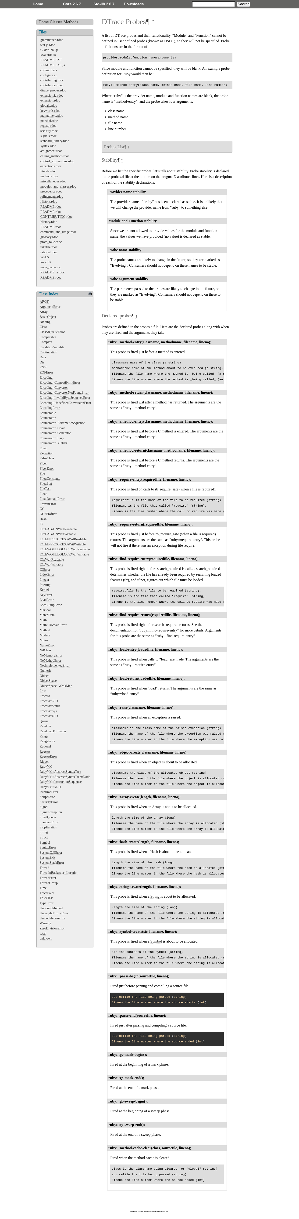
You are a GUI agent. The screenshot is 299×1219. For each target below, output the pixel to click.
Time (43, 888)
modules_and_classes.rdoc (58, 186)
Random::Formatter (53, 731)
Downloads (134, 4)
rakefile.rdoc (48, 247)
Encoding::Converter (54, 387)
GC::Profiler (48, 514)
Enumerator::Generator (55, 433)
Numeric (45, 670)
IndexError (47, 574)
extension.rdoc (50, 100)
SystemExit (47, 857)
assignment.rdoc (51, 151)
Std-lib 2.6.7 (103, 4)
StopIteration (48, 827)
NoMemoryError (51, 655)
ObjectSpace (48, 680)
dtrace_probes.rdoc (53, 90)
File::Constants (50, 478)
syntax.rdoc (48, 146)
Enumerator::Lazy (52, 438)
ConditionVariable (52, 347)
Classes (56, 22)
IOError (45, 569)
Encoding (46, 377)
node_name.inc (50, 267)
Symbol (45, 842)
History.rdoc (48, 201)
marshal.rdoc (49, 121)
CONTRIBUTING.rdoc (56, 216)
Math (43, 620)
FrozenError (48, 504)
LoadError (47, 600)
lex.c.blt (45, 262)
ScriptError (47, 797)
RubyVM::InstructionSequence (61, 782)
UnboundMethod (51, 908)
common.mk (48, 70)
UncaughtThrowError (54, 913)
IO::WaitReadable (52, 559)
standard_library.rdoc (54, 141)
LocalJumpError (51, 605)
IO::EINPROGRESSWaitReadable (63, 539)
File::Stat (46, 483)
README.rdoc (50, 206)
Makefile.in (48, 55)
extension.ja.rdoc (51, 95)
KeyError (46, 595)
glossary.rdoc (49, 237)
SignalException (51, 812)
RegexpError (48, 756)
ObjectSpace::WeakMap (56, 686)
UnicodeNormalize (52, 918)
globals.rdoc (48, 105)
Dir (42, 362)
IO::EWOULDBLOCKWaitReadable (65, 549)
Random (45, 726)
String (44, 832)
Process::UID (49, 716)
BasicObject (48, 317)
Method (45, 630)
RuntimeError (49, 792)
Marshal (45, 610)
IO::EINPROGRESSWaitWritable (63, 544)
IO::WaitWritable (51, 564)
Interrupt (45, 585)
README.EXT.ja (52, 65)
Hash (43, 519)
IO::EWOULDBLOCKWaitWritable (64, 554)
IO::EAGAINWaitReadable (58, 529)
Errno (43, 448)
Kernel (44, 589)
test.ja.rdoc (47, 45)
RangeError (47, 741)
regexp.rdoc (48, 125)
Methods (71, 22)
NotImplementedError (55, 665)
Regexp (45, 751)
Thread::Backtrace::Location (59, 872)
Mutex (44, 640)
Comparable (48, 337)
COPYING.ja (49, 50)
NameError (47, 645)
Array (44, 312)
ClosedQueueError (52, 332)
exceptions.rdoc (51, 166)
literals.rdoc (48, 171)
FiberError (47, 468)
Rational (45, 746)
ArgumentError (50, 306)
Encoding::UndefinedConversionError (65, 403)
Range (44, 736)
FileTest (45, 488)
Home (38, 4)
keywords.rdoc (50, 110)
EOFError (46, 372)
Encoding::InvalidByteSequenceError (65, 397)
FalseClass (47, 458)
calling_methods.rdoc (54, 156)
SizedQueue (48, 817)
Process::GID (49, 701)
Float (43, 494)
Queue (44, 721)
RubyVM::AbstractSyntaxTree (60, 771)
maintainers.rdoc (51, 115)
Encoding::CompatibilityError (60, 382)
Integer (44, 579)
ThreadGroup (49, 883)
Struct (44, 837)
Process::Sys (48, 711)
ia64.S (44, 257)
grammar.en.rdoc (51, 40)
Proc (43, 691)
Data (43, 357)
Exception (46, 453)
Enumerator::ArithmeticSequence (62, 423)
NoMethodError (50, 660)
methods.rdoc (49, 176)
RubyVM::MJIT (51, 787)
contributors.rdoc (52, 85)
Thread (44, 868)
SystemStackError (52, 862)
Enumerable (48, 413)
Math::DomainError (53, 625)
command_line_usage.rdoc (58, 232)
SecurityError (49, 802)
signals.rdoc (48, 136)
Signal (44, 807)
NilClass (45, 650)
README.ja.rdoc (52, 272)
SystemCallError (51, 852)
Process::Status (50, 706)
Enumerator (48, 418)
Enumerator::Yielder (53, 443)
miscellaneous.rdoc (53, 181)
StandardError (49, 822)
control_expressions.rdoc (57, 161)
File (42, 473)
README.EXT (51, 60)
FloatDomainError (52, 499)
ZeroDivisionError (52, 928)
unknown (46, 938)
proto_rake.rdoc (51, 242)
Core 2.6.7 (72, 4)
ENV (43, 367)
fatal (43, 933)
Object (44, 676)
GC (42, 509)
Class (43, 327)
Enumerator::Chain (52, 428)
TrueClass (46, 898)
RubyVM (46, 766)
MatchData (47, 615)
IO (41, 524)
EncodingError (50, 408)
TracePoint (47, 893)
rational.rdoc (48, 252)
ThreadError (48, 878)
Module (45, 635)
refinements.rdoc (51, 196)
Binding (45, 322)
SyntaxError (48, 847)
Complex (46, 342)
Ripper (44, 761)
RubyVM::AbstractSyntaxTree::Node (65, 777)
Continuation (48, 352)
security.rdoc (49, 131)
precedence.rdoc (51, 191)
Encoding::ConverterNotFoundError (64, 392)
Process (45, 696)
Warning (45, 923)
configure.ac (48, 75)
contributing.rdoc (52, 80)
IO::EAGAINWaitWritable (58, 534)
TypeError (46, 903)
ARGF (44, 301)
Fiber (43, 463)
